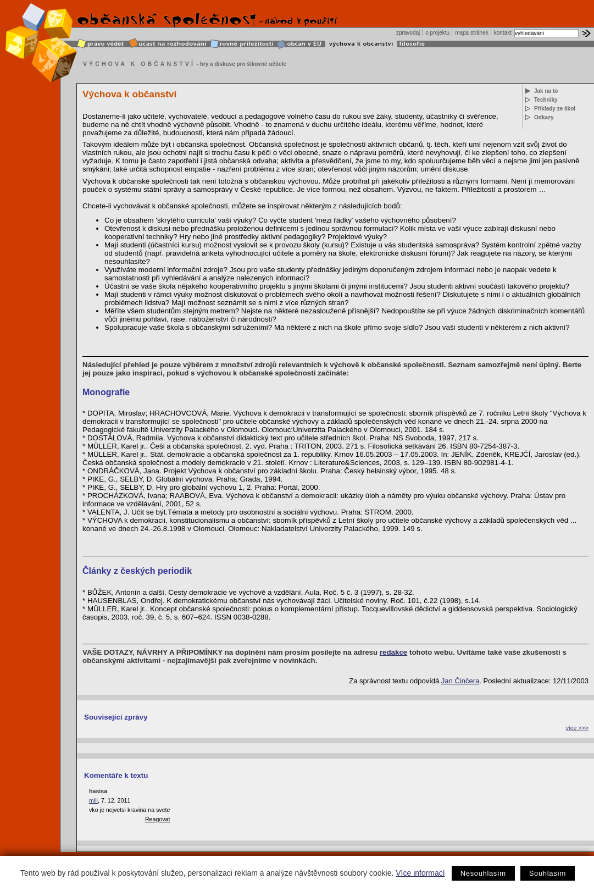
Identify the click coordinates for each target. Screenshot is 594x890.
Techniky (546, 100)
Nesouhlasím (483, 873)
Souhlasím (547, 873)
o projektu (437, 33)
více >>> (577, 728)
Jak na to (546, 91)
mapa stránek (471, 33)
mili (93, 800)
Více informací (420, 873)
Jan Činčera (460, 681)
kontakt (503, 33)
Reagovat (157, 819)
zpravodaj (408, 33)
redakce (393, 652)
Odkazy (544, 117)
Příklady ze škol (554, 109)
